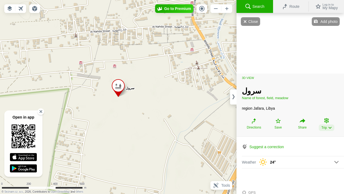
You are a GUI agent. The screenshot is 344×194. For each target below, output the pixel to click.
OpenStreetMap (60, 191)
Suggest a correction (266, 147)
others (79, 191)
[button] (9, 8)
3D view (248, 77)
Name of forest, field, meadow (265, 98)
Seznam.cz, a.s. (13, 191)
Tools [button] (221, 185)
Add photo (329, 21)
